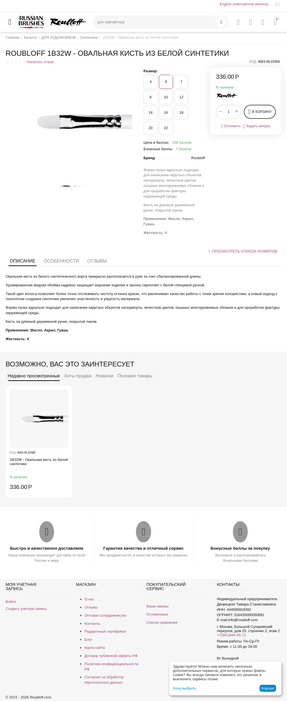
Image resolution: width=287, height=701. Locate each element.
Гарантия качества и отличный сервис (143, 548)
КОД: (253, 62)
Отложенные (157, 614)
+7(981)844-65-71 (231, 635)
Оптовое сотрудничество (105, 615)
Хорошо (267, 688)
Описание (22, 261)
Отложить (231, 126)
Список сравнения (161, 622)
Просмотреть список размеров (244, 251)
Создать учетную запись (26, 609)
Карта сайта (94, 648)
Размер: (151, 71)
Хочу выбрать (184, 688)
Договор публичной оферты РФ (111, 656)
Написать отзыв (40, 62)
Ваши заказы (157, 606)
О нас (89, 599)
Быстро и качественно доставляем (46, 548)
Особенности (61, 261)
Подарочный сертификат (105, 631)
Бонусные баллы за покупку (240, 548)
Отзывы (97, 261)
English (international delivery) (244, 4)
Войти (11, 602)
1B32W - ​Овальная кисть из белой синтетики (39, 462)
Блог (88, 639)
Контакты (92, 623)
